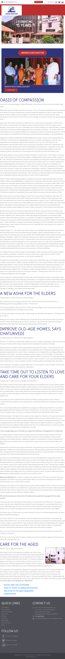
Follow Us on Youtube (12, 645)
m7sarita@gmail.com (56, 618)
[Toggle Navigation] (61, 10)
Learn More (11, 90)
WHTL (37, 657)
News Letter (4, 614)
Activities (3, 616)
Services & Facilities (6, 611)
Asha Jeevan (11, 10)
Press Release (5, 609)
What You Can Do (6, 623)
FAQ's (3, 625)
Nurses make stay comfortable (16, 585)
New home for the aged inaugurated (18, 591)
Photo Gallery (5, 620)
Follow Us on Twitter (11, 640)
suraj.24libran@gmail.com (42, 618)
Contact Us (4, 618)
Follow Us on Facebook (12, 636)
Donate (39, 2)
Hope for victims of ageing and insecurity (21, 588)
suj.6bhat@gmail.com (10, 2)
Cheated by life (10, 594)
